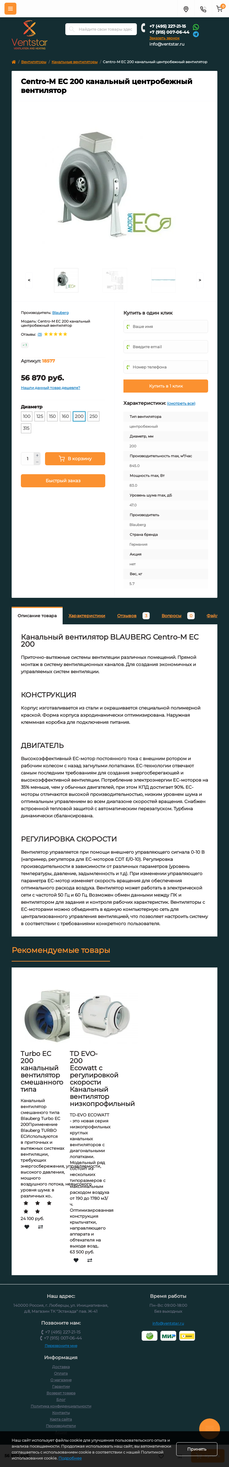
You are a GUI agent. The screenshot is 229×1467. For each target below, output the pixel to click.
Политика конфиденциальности (61, 1406)
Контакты (61, 1412)
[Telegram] (195, 34)
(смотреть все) (181, 403)
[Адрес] (185, 8)
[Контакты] (203, 8)
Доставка (61, 1367)
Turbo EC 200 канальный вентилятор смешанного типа (42, 1071)
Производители (61, 1426)
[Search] (71, 29)
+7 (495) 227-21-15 (167, 26)
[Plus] (37, 455)
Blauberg (60, 312)
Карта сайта (61, 1419)
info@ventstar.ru (166, 44)
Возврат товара (61, 1393)
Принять (196, 1449)
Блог (61, 1399)
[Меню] (10, 9)
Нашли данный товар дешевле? (50, 387)
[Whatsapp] (195, 26)
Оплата (61, 1373)
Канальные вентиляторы (75, 62)
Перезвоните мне (61, 1345)
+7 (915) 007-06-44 (169, 32)
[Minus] (37, 462)
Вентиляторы (33, 62)
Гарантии (61, 1386)
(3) (40, 334)
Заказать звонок (164, 38)
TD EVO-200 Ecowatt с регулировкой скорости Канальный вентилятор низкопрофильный (102, 1079)
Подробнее (108, 1458)
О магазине (61, 1380)
